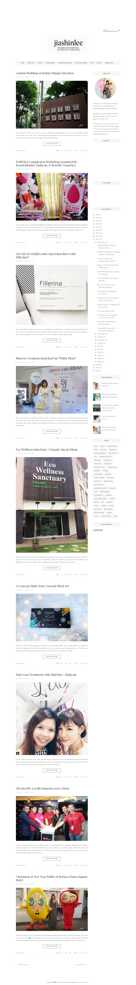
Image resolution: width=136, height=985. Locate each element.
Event (96, 449)
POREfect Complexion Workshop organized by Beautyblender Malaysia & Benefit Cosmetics (46, 163)
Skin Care (103, 449)
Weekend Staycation (65, 63)
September (101, 340)
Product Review (99, 477)
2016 (97, 365)
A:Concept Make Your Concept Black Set (42, 586)
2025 (97, 215)
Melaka (111, 505)
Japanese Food (108, 481)
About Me (30, 63)
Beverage (97, 470)
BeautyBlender (99, 512)
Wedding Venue (106, 516)
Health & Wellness (100, 453)
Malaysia (112, 488)
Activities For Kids (81, 63)
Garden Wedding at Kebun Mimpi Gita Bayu (45, 73)
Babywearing (108, 509)
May (99, 352)
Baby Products (113, 453)
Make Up (105, 470)
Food (92, 63)
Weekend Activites (105, 456)
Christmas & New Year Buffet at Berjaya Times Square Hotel (52, 878)
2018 (97, 236)
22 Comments (20, 438)
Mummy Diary (50, 63)
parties (96, 502)
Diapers (104, 505)
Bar (102, 502)
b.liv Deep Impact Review (106, 311)
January (100, 361)
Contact (40, 63)
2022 (97, 224)
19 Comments (20, 347)
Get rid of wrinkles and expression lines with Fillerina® (46, 255)
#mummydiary (112, 446)
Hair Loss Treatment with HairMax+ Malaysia (46, 674)
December (101, 242)
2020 (97, 230)
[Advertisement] (68, 20)
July (99, 346)
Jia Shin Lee (20, 77)
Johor (96, 516)
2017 (97, 239)
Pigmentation (98, 495)
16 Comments (20, 953)
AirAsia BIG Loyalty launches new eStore (43, 788)
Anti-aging (97, 463)
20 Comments (20, 575)
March (100, 358)
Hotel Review (98, 474)
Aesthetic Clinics (99, 467)
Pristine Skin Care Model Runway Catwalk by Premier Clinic (110, 408)
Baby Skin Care (98, 484)
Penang (96, 505)
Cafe (95, 456)
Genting (109, 512)
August (100, 343)
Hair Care (108, 474)
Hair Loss (109, 502)
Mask (95, 491)
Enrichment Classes (100, 498)
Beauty (99, 63)
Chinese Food (112, 467)
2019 (97, 233)
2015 (97, 368)
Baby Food (97, 509)
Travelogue (109, 63)
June (99, 349)
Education (97, 481)
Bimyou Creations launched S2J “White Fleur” (46, 358)
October (100, 337)
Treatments (107, 463)
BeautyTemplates (62, 982)
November (101, 334)
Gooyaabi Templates (83, 982)
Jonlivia (112, 498)
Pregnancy (97, 460)
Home (22, 63)
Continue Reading (52, 144)
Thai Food (110, 477)
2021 (97, 227)
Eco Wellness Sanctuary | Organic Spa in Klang (47, 449)
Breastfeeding (104, 491)
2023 (97, 221)
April (99, 355)
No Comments (21, 150)
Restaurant (113, 449)
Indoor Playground (100, 488)
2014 (97, 371)
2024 (97, 218)
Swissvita (108, 495)
